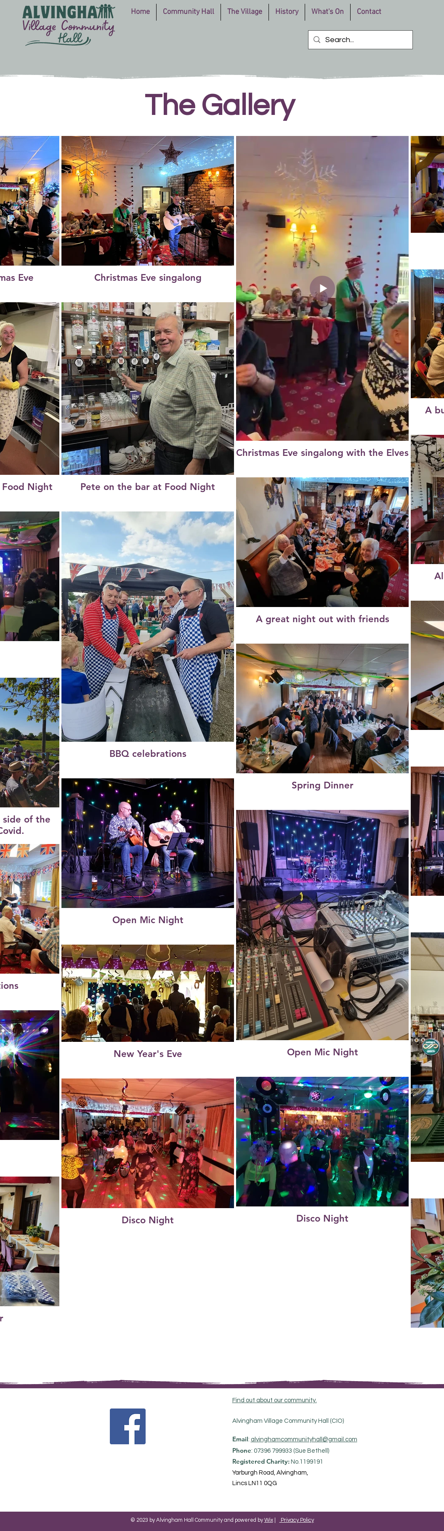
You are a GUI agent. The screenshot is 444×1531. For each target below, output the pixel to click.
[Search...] (360, 40)
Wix (268, 1520)
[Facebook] (128, 1426)
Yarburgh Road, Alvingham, (270, 1473)
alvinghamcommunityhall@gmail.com (304, 1439)
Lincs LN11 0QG (254, 1483)
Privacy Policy (296, 1520)
